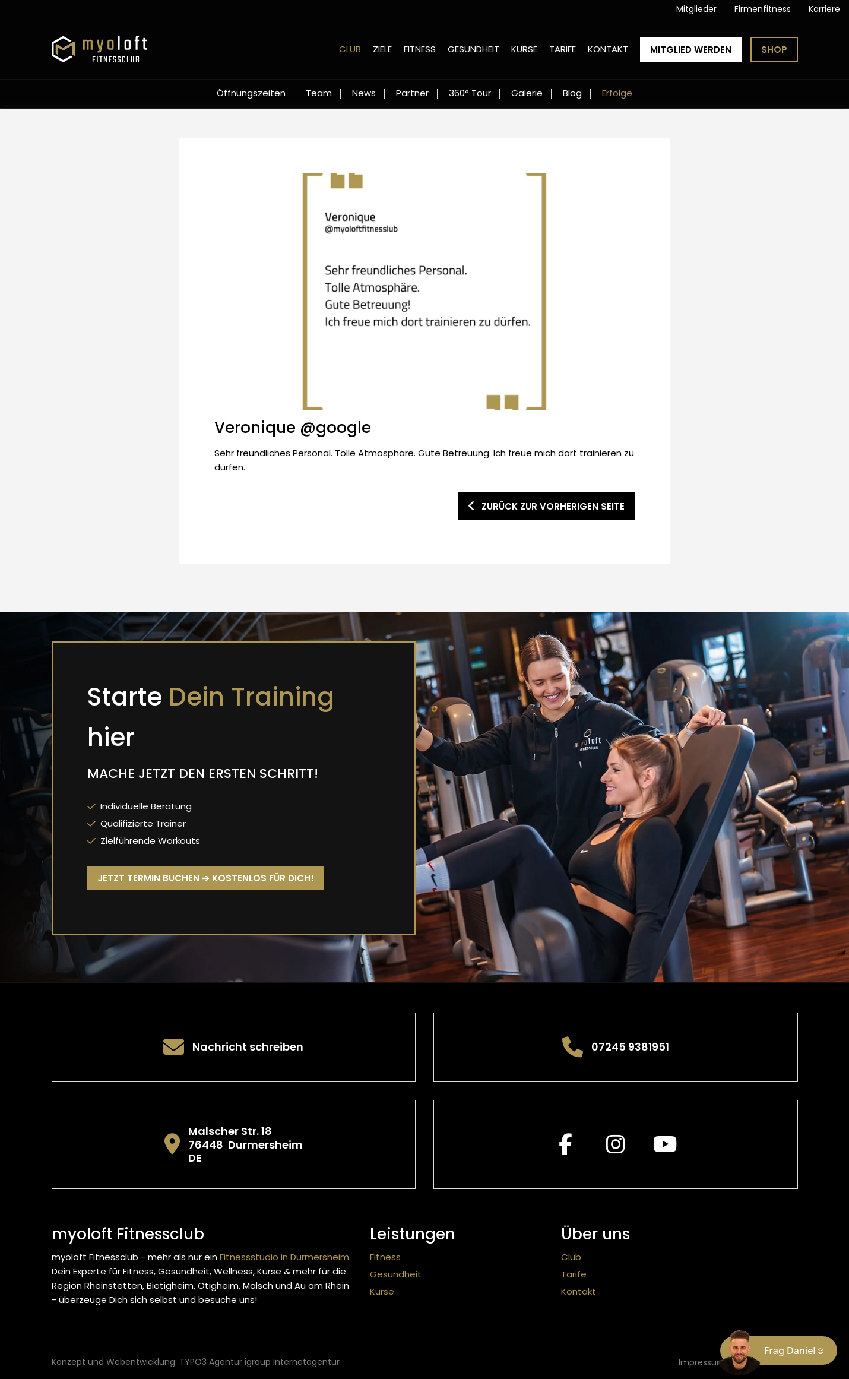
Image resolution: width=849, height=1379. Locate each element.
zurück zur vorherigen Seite (546, 506)
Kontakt (608, 49)
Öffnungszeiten (251, 93)
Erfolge (617, 93)
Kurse (524, 49)
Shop (774, 49)
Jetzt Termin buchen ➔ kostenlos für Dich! (205, 878)
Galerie (527, 93)
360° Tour (470, 93)
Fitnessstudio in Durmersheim (284, 1257)
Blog (572, 93)
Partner (412, 93)
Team (319, 93)
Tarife (562, 49)
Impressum (702, 1362)
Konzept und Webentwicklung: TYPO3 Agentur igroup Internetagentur (196, 1362)
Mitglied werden (690, 49)
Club (350, 49)
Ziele (382, 49)
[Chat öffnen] (778, 1350)
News (364, 93)
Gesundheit (473, 49)
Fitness (420, 49)
